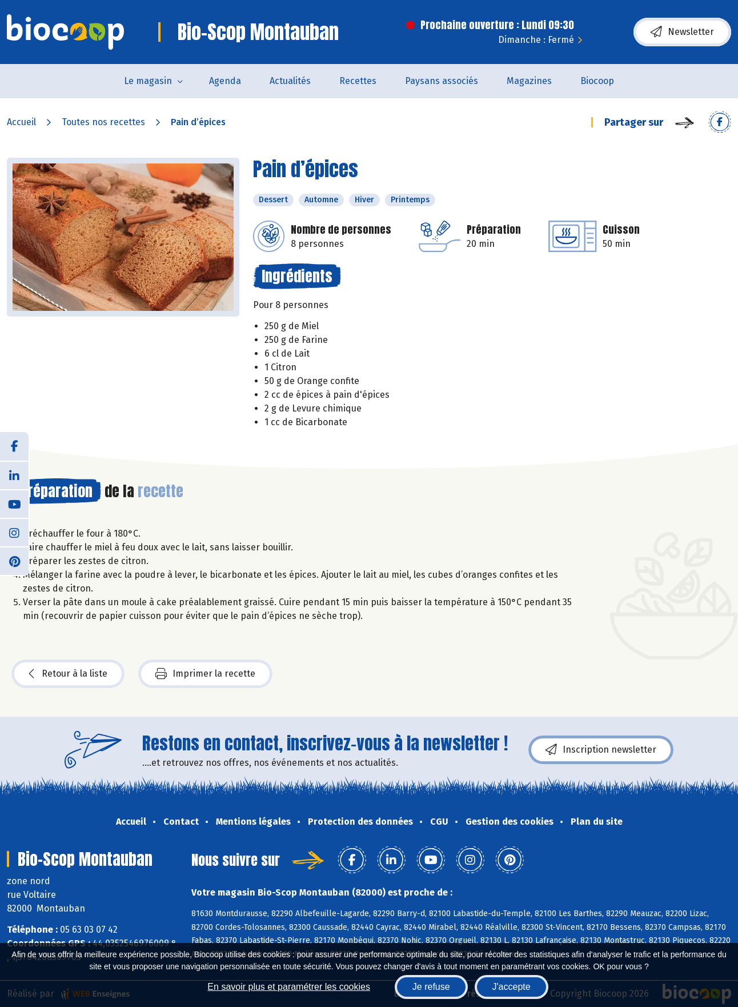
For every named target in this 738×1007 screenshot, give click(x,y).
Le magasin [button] (148, 80)
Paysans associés (441, 80)
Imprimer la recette (205, 674)
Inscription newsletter (601, 750)
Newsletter (682, 32)
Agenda (225, 80)
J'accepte (511, 987)
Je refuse (431, 987)
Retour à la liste (68, 674)
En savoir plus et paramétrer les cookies (288, 987)
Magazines (529, 80)
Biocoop (597, 80)
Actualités (290, 80)
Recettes (357, 80)
